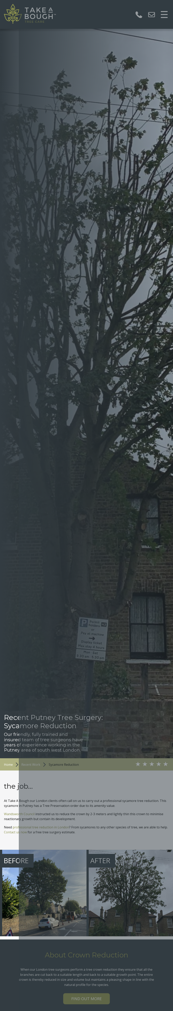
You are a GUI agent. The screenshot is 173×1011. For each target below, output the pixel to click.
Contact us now (15, 832)
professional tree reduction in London (41, 827)
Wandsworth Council (19, 814)
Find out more (86, 998)
